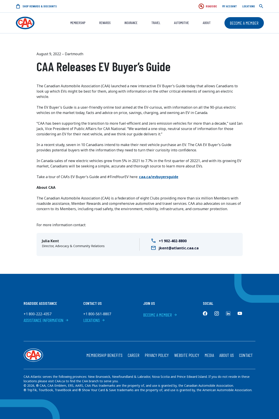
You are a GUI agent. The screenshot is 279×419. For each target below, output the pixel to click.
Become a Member (244, 23)
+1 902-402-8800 (173, 240)
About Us (226, 355)
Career (133, 355)
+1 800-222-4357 (37, 313)
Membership (78, 22)
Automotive (181, 22)
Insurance (131, 22)
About (207, 22)
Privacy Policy (157, 355)
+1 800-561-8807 (97, 313)
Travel (155, 22)
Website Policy (186, 355)
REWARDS (105, 22)
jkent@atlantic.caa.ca (179, 248)
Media (209, 355)
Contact (246, 355)
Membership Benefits (104, 355)
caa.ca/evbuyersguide (158, 176)
